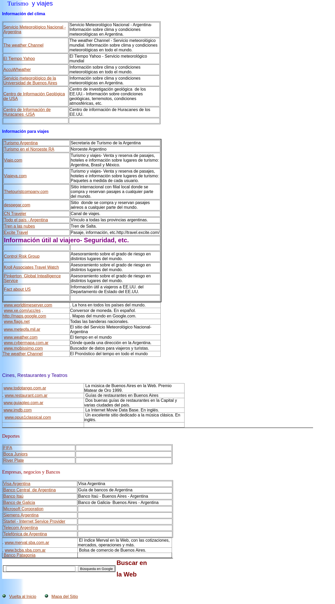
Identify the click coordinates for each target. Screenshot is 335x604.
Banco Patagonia (20, 555)
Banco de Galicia (19, 502)
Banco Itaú (13, 496)
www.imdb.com (17, 410)
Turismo (17, 3)
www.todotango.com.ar (24, 388)
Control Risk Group (22, 256)
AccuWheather (17, 69)
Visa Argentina (16, 483)
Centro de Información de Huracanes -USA (27, 112)
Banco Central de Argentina (29, 490)
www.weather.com (20, 337)
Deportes (11, 436)
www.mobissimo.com (23, 348)
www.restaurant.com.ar (26, 395)
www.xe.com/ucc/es (22, 310)
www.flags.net (17, 321)
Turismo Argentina (21, 143)
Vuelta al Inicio (22, 596)
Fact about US (17, 289)
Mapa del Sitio (65, 596)
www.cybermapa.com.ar (26, 343)
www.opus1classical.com (28, 417)
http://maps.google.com (24, 316)
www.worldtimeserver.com (28, 305)
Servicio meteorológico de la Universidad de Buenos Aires (30, 80)
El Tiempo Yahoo (19, 58)
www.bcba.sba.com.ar (25, 550)
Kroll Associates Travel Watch (31, 267)
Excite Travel (16, 232)
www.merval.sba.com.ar (27, 542)
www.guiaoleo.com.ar (23, 402)
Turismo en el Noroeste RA (29, 149)
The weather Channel (23, 354)
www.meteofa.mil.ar (22, 329)
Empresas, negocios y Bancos (31, 472)
